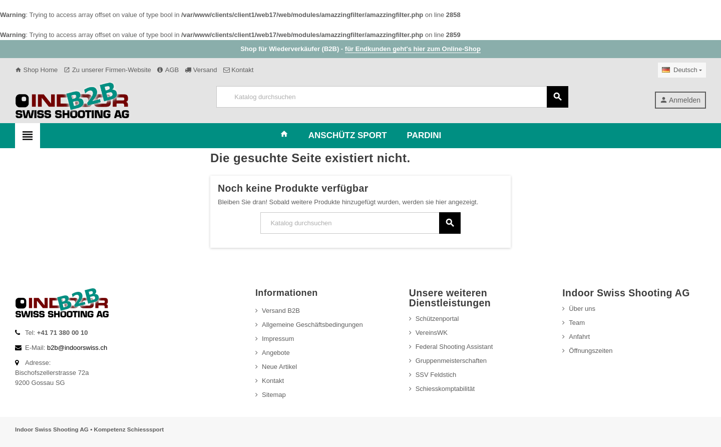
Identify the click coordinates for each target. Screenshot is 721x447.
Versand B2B (281, 310)
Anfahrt (579, 336)
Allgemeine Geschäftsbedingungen (312, 324)
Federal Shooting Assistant (454, 346)
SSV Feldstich (436, 374)
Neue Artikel (279, 366)
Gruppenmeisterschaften (451, 360)
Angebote (276, 352)
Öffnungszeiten (590, 350)
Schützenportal (437, 318)
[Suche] (392, 97)
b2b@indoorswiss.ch (77, 347)
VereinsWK (432, 332)
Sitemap (274, 394)
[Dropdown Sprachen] (682, 70)
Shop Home (36, 70)
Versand (201, 70)
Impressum (278, 338)
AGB (168, 70)
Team (577, 322)
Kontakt (238, 70)
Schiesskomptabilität (445, 388)
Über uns (582, 308)
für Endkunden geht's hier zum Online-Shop (413, 49)
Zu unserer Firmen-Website (107, 70)
